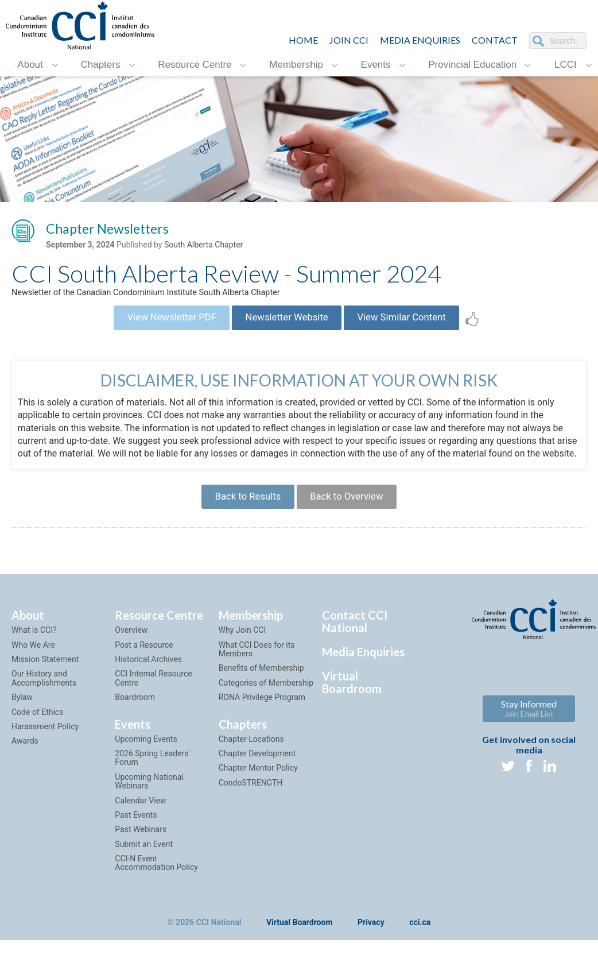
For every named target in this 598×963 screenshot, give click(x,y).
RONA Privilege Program (262, 728)
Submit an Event (144, 875)
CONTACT (495, 39)
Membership (296, 64)
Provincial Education (472, 64)
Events (376, 64)
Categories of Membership (266, 713)
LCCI (565, 64)
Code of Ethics (37, 743)
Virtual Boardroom (352, 713)
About (29, 64)
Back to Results (241, 524)
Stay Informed (529, 740)
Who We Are (33, 675)
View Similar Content (416, 326)
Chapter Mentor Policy (258, 798)
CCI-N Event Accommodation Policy (156, 894)
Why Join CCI (242, 661)
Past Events (136, 845)
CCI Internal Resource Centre (153, 709)
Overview (131, 661)
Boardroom (135, 728)
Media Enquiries (420, 39)
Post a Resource (144, 675)
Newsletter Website (286, 326)
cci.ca (419, 953)
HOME (303, 39)
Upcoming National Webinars (149, 812)
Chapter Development (257, 784)
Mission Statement (45, 690)
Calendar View (140, 831)
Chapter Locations (251, 770)
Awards (24, 771)
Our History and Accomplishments (43, 709)
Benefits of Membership (261, 699)
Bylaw (22, 728)
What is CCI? (34, 661)
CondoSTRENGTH (251, 813)
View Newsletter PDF (157, 326)
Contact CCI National (354, 652)
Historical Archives (148, 690)
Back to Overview (352, 524)
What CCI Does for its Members (257, 680)
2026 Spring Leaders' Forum (152, 789)
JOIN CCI (348, 39)
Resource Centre (195, 64)
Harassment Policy (45, 757)
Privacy (371, 953)
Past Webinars (140, 860)
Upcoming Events (146, 770)
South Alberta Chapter (203, 247)
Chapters (100, 64)
